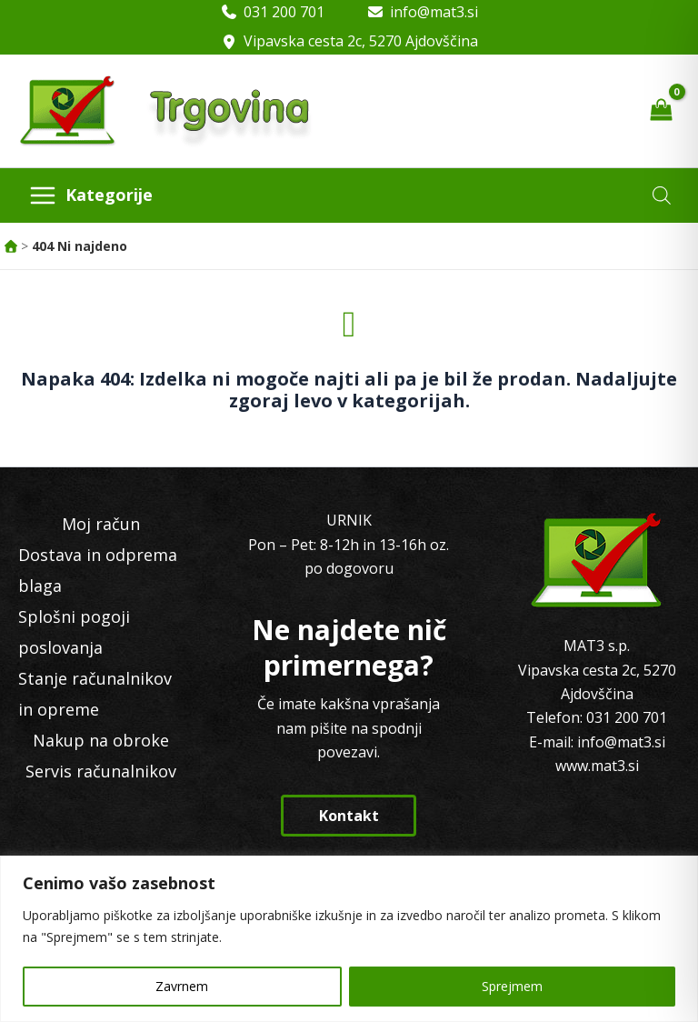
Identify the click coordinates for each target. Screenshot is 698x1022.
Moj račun (101, 524)
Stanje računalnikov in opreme (95, 693)
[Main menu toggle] (90, 195)
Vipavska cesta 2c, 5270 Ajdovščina (361, 41)
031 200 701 (284, 12)
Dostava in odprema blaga (97, 570)
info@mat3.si (434, 12)
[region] (349, 939)
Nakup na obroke (101, 740)
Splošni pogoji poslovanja (74, 632)
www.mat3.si (597, 766)
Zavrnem (181, 986)
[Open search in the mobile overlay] (662, 195)
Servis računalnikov (100, 771)
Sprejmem (512, 986)
